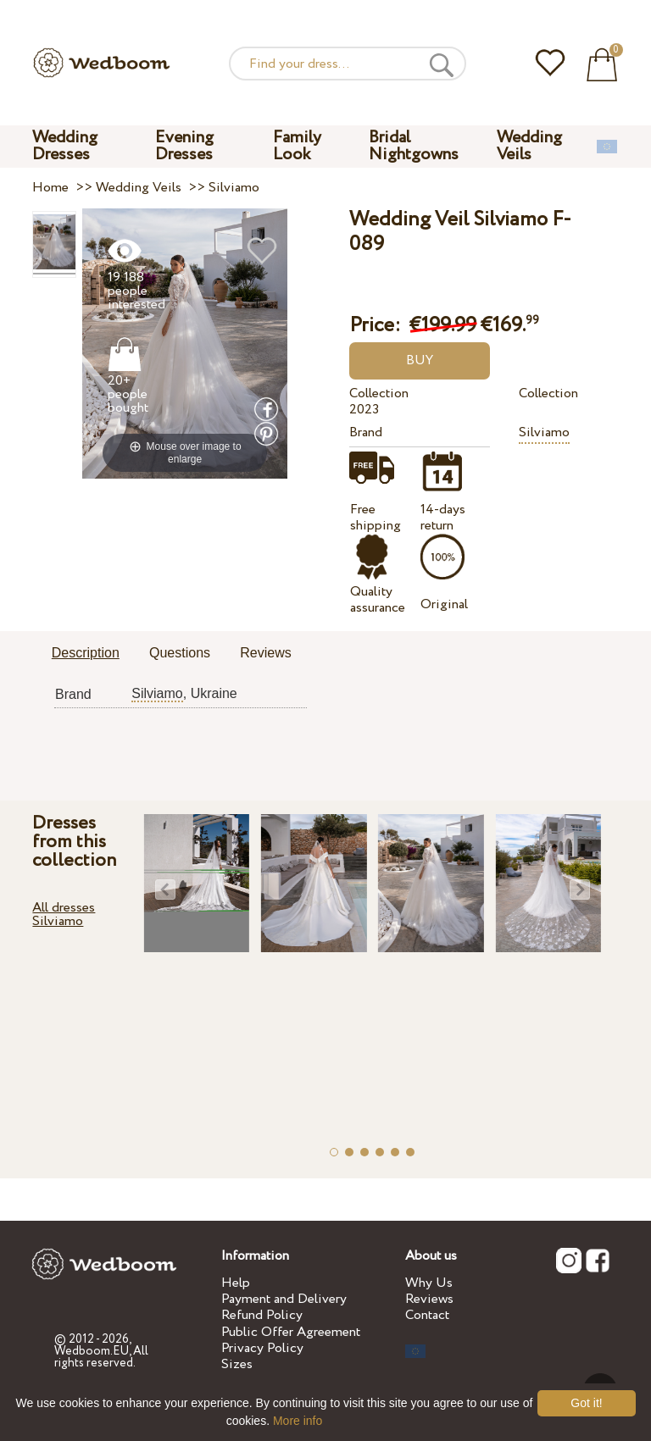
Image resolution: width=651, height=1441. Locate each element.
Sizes (237, 1364)
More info (297, 1420)
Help (235, 1283)
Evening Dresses (184, 146)
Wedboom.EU (91, 1351)
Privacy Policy (262, 1348)
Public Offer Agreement (290, 1332)
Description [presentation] (86, 653)
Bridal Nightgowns (414, 146)
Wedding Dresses (64, 146)
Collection (379, 393)
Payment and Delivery (284, 1299)
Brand (365, 432)
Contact (427, 1315)
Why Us (429, 1283)
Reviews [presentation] (265, 653)
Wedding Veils (529, 146)
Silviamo (544, 432)
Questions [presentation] (179, 653)
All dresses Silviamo (63, 914)
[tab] (85, 654)
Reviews (429, 1299)
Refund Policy (262, 1315)
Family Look (297, 146)
